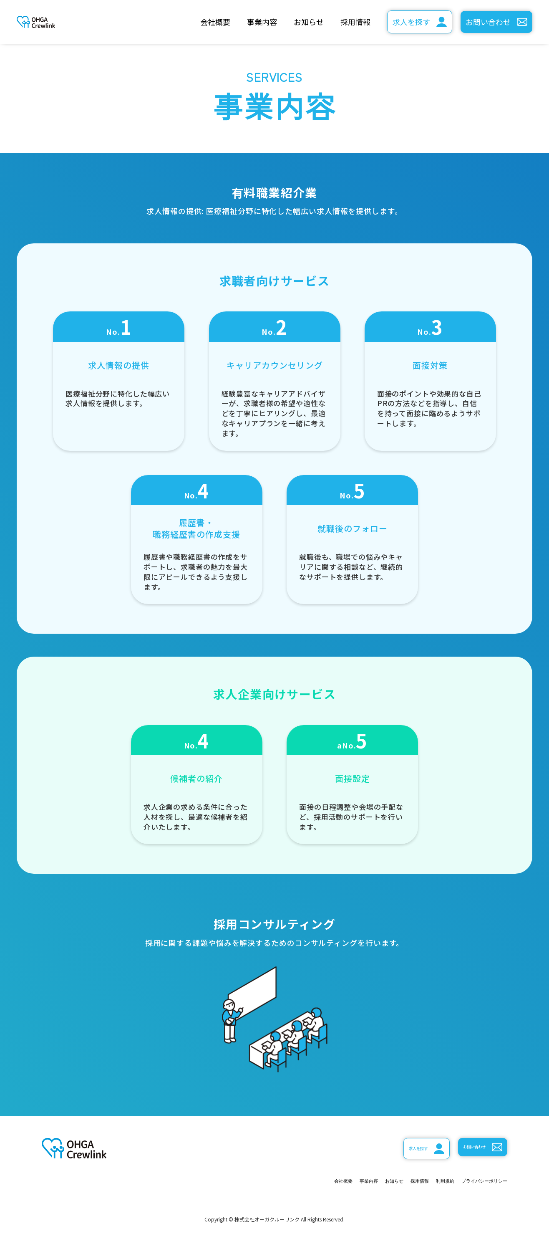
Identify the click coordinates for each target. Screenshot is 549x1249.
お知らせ (309, 21)
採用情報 (355, 21)
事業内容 (262, 21)
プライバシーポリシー (469, 1182)
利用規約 (410, 1182)
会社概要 (215, 21)
